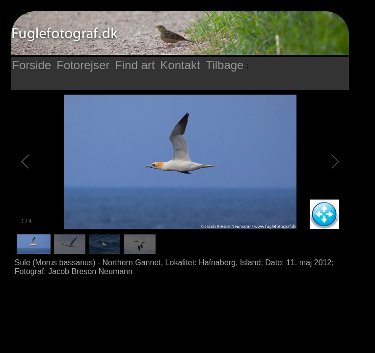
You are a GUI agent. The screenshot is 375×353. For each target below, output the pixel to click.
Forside (31, 65)
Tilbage (225, 65)
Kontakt (180, 65)
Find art (135, 65)
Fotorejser (82, 65)
